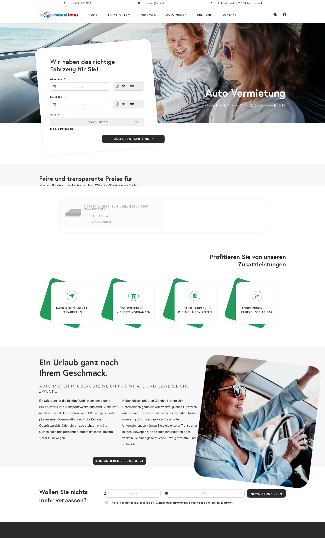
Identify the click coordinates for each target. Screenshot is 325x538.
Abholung (57, 79)
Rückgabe (57, 97)
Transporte (117, 15)
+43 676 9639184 (76, 3)
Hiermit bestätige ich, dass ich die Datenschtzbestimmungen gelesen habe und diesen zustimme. (172, 502)
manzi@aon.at (151, 3)
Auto (54, 114)
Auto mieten (176, 15)
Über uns (204, 15)
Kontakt (229, 15)
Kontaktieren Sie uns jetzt (119, 461)
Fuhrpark (148, 15)
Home (93, 15)
